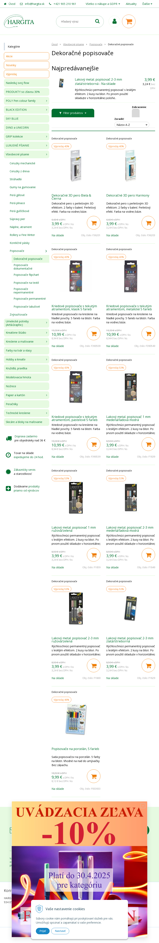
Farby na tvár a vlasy (19, 350)
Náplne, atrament (21, 227)
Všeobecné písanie (17, 154)
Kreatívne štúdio (16, 332)
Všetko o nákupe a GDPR (101, 4)
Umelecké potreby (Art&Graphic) (17, 323)
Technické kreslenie (18, 413)
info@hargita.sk (34, 4)
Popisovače (17, 251)
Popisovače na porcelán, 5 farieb (75, 749)
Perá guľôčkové (19, 211)
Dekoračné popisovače (28, 259)
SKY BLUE (12, 118)
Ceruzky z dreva (19, 171)
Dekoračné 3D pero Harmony (127, 195)
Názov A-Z (123, 125)
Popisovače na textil (26, 282)
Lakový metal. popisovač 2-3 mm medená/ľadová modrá (129, 529)
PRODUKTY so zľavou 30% (23, 92)
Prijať (43, 931)
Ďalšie (147, 4)
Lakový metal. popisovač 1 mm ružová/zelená (74, 529)
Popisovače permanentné (30, 298)
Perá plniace (17, 203)
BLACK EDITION (16, 109)
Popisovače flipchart (26, 275)
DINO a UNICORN (17, 127)
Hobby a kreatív (15, 359)
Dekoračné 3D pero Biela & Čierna (71, 197)
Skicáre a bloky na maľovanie (24, 422)
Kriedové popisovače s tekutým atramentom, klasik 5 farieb (74, 307)
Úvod (12, 4)
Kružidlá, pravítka (16, 368)
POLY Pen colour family (20, 101)
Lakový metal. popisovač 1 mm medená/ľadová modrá (128, 418)
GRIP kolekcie (14, 136)
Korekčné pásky (19, 243)
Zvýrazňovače (18, 314)
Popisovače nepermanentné (24, 290)
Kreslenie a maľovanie (20, 341)
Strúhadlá (16, 179)
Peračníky (12, 404)
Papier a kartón (15, 395)
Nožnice (11, 386)
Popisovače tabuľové (27, 306)
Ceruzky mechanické (22, 163)
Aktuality (131, 4)
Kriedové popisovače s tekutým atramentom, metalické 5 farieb (129, 307)
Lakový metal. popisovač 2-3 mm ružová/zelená (75, 639)
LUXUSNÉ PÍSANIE (17, 145)
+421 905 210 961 (65, 4)
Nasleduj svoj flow (17, 83)
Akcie (9, 56)
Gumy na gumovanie (23, 187)
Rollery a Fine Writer (22, 235)
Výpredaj (11, 74)
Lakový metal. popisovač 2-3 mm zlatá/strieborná (98, 81)
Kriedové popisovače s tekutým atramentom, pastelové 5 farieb (75, 418)
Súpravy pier (17, 219)
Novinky (11, 65)
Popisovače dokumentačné (23, 266)
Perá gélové (17, 195)
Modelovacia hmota (18, 377)
